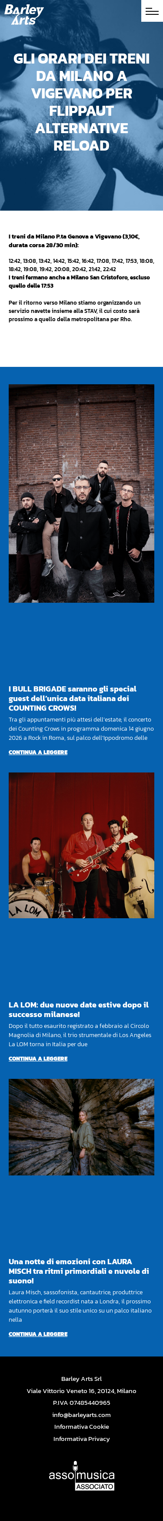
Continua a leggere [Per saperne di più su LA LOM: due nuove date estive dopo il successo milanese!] (38, 1058)
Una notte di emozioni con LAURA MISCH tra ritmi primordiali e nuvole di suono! (79, 1271)
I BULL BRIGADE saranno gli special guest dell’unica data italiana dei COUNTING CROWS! (72, 698)
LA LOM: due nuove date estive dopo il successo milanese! (79, 1009)
